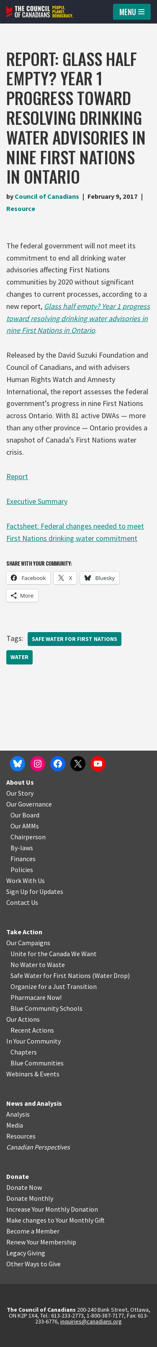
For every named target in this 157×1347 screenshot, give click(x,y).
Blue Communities (37, 1063)
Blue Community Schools (46, 1008)
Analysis (18, 1114)
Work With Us (25, 880)
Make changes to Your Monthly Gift (55, 1220)
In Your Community (33, 1041)
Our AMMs (24, 826)
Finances (23, 858)
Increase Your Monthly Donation (52, 1209)
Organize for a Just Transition (53, 986)
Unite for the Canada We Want (53, 953)
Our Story (19, 793)
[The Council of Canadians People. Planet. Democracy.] (39, 12)
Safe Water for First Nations (74, 639)
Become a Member (32, 1231)
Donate (17, 1176)
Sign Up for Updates (34, 891)
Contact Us (22, 902)
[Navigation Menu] (132, 12)
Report (17, 476)
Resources (21, 1136)
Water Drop (111, 975)
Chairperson (28, 837)
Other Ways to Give (33, 1264)
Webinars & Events (32, 1074)
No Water (24, 964)
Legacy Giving (25, 1253)
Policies (21, 869)
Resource (20, 208)
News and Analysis (34, 1103)
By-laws (21, 848)
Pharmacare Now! (36, 997)
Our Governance (29, 804)
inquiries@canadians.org (91, 1321)
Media (14, 1125)
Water (19, 657)
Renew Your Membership (41, 1242)
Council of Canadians (47, 196)
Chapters (23, 1052)
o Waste (53, 964)
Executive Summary (36, 501)
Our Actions (23, 1019)
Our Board (24, 815)
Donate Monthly (29, 1198)
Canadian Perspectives (38, 1147)
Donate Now (24, 1187)
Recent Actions (32, 1030)
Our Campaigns (28, 942)
